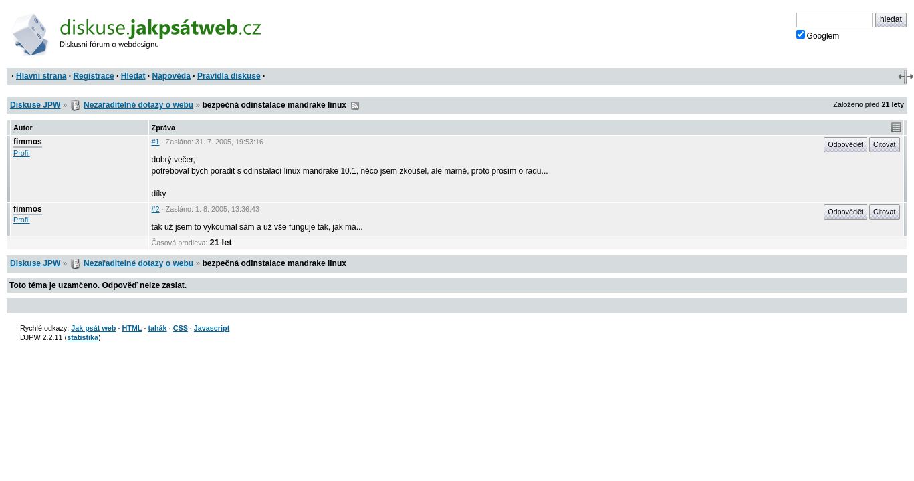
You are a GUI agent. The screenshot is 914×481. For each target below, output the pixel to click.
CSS (180, 328)
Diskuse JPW (35, 105)
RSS (355, 106)
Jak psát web (93, 328)
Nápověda (171, 76)
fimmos (27, 141)
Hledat (133, 76)
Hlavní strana (41, 76)
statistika (82, 337)
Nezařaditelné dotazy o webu (138, 105)
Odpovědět (845, 144)
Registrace (93, 76)
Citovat (884, 144)
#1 (156, 142)
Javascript (211, 328)
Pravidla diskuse (229, 76)
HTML (132, 328)
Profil (21, 153)
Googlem (818, 35)
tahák (157, 328)
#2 (156, 209)
